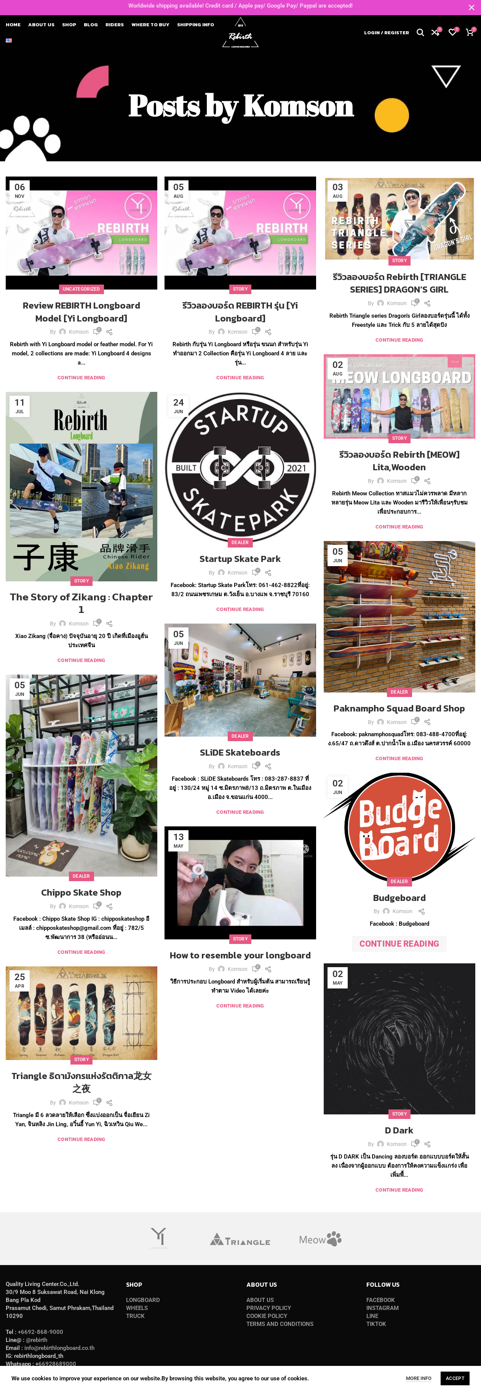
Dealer (240, 542)
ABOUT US (260, 1300)
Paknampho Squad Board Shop (399, 708)
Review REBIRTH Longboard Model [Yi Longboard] (81, 312)
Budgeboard (399, 897)
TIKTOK (376, 1324)
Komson (298, 105)
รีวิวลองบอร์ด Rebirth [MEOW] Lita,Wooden (399, 461)
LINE (372, 1316)
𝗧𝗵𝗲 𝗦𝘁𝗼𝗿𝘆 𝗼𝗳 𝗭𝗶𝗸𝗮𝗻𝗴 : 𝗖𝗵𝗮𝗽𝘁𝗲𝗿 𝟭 (81, 603)
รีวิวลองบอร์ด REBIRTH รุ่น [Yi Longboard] (240, 312)
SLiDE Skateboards (240, 752)
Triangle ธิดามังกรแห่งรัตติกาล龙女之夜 (81, 1082)
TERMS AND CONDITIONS (279, 1324)
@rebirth (36, 1340)
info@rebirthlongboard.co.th (59, 1348)
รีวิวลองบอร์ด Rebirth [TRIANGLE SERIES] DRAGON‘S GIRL (399, 283)
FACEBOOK (380, 1300)
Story (240, 289)
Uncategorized (81, 289)
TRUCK (135, 1316)
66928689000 (57, 1364)
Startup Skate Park (240, 558)
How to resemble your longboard (240, 955)
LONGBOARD (143, 1300)
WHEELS (137, 1308)
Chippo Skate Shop (81, 892)
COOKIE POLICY (266, 1316)
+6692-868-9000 (40, 1332)
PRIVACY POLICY (268, 1308)
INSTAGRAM (382, 1308)
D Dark (399, 1130)
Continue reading (81, 377)
